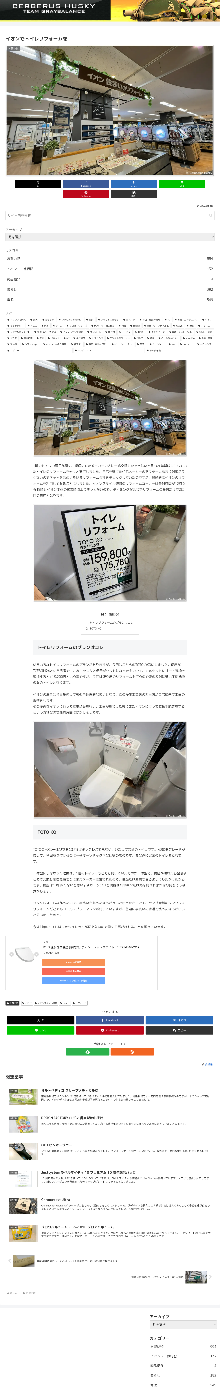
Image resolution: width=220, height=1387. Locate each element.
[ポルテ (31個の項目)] (138, 328)
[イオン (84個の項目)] (207, 309)
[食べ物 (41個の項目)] (110, 322)
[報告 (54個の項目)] (122, 315)
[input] (110, 205)
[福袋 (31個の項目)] (151, 328)
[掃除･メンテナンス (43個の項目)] (45, 322)
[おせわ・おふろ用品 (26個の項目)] (55, 334)
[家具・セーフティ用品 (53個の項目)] (156, 315)
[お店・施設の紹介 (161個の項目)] (150, 309)
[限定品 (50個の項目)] (177, 315)
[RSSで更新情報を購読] (114, 1025)
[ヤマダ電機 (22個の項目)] (179, 340)
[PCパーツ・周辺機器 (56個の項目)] (103, 315)
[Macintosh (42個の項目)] (94, 322)
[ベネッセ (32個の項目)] (53, 328)
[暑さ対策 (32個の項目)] (79, 328)
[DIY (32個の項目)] (66, 328)
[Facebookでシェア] (57, 184)
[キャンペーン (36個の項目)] (157, 322)
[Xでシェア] (22, 184)
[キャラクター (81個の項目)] (15, 315)
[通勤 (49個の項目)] (190, 315)
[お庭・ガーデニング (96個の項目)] (186, 309)
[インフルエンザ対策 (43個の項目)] (72, 322)
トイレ (65, 976)
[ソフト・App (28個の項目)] (31, 334)
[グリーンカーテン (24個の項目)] (122, 334)
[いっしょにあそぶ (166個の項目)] (108, 309)
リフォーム (80, 976)
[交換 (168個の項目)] (90, 309)
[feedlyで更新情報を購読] (105, 1025)
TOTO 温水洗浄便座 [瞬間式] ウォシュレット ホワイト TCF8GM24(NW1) (90, 937)
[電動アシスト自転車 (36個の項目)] (181, 322)
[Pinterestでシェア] (162, 184)
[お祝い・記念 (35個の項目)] (204, 322)
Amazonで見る (59, 952)
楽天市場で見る (93, 952)
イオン (27, 976)
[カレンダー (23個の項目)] (157, 334)
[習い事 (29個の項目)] (13, 334)
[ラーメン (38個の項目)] (125, 322)
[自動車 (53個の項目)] (135, 315)
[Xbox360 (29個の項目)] (188, 328)
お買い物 (12, 976)
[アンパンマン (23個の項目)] (108, 340)
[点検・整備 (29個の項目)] (205, 328)
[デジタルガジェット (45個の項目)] (19, 322)
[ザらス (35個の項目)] (12, 328)
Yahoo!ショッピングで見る (128, 952)
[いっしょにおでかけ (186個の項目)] (70, 309)
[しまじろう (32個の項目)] (96, 328)
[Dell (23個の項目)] (172, 334)
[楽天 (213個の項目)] (34, 309)
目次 (104, 604)
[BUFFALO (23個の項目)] (187, 334)
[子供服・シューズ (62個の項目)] (77, 315)
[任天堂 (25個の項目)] (77, 334)
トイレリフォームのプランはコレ (111, 612)
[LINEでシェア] (127, 184)
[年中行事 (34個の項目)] (26, 328)
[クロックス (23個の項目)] (205, 334)
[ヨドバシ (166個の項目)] (129, 309)
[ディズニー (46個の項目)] (205, 315)
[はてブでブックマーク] (92, 184)
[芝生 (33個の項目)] (40, 328)
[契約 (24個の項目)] (141, 334)
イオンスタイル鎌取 (46, 976)
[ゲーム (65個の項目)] (57, 315)
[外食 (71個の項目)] (45, 315)
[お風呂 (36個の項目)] (139, 322)
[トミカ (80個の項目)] (32, 315)
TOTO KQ (95, 618)
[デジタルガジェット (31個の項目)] (118, 328)
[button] (197, 184)
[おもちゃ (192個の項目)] (48, 309)
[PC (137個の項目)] (168, 309)
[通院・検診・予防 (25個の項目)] (96, 334)
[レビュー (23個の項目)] (39, 340)
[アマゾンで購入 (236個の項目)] (17, 309)
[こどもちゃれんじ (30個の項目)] (169, 328)
